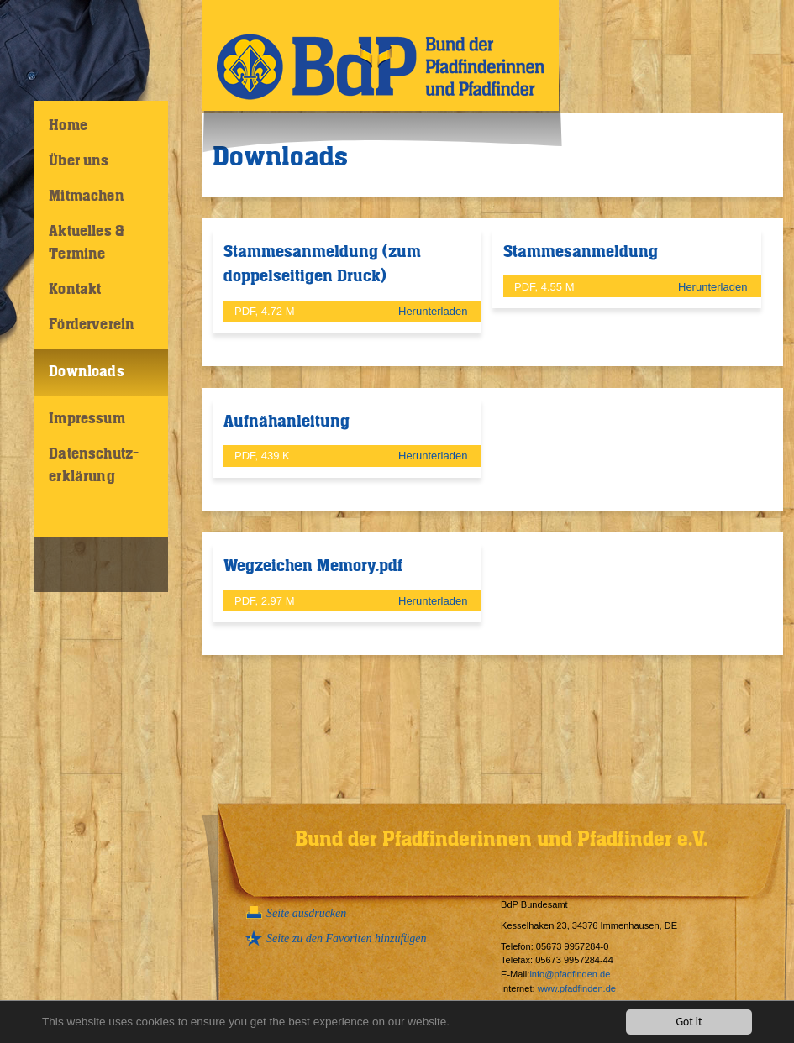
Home (68, 126)
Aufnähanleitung (286, 421)
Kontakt (75, 289)
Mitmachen (86, 196)
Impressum (87, 419)
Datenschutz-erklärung (94, 465)
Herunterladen (434, 311)
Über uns (78, 161)
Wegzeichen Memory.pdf (312, 566)
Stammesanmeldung (580, 252)
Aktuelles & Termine (86, 243)
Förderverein (91, 325)
